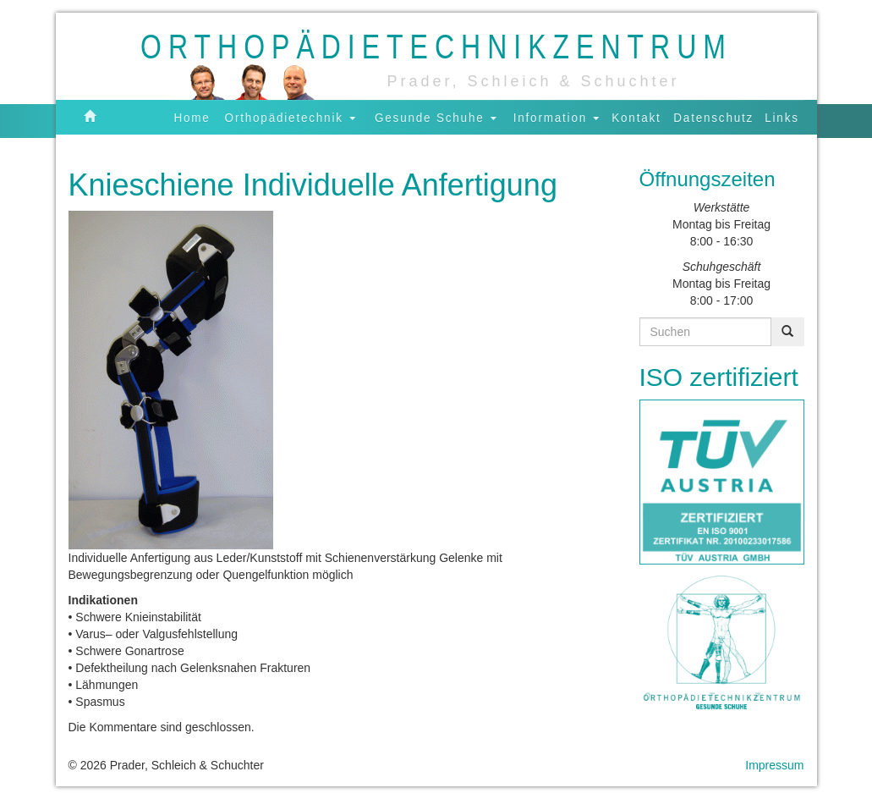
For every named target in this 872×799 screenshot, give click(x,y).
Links (782, 117)
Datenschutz (713, 117)
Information (556, 117)
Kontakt (636, 117)
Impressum (774, 765)
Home (191, 117)
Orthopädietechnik (290, 117)
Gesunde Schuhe (435, 117)
